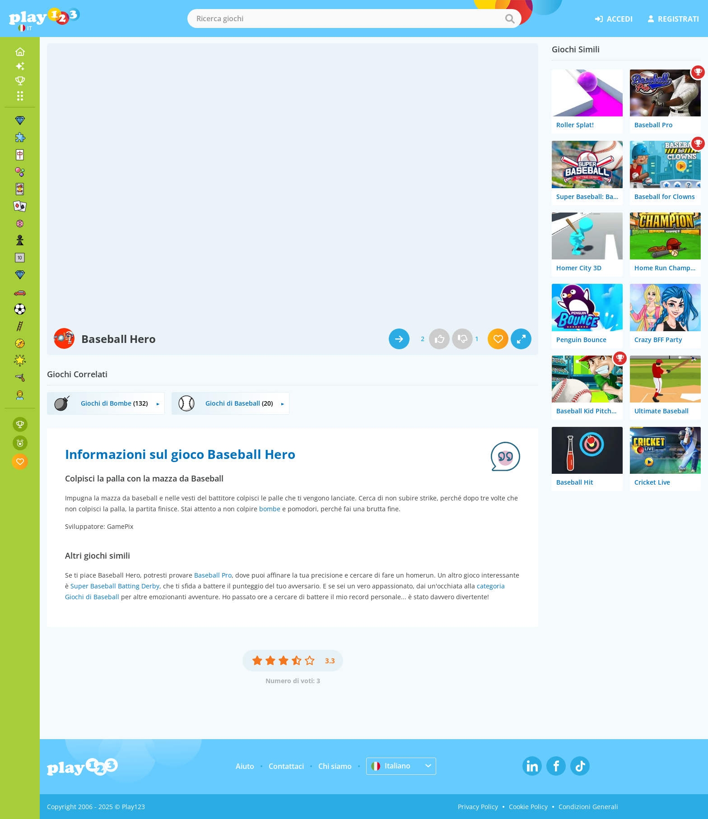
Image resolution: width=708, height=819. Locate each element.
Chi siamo (335, 766)
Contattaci (286, 766)
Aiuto (245, 766)
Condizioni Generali (588, 806)
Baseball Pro (213, 575)
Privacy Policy (478, 806)
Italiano (390, 766)
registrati (673, 19)
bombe (269, 508)
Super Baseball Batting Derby (114, 586)
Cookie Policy (528, 806)
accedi (614, 19)
